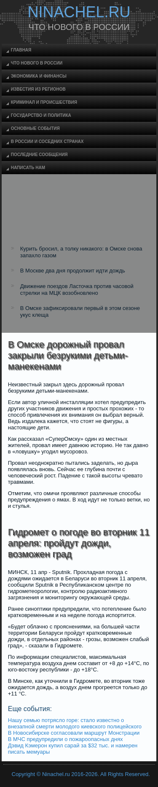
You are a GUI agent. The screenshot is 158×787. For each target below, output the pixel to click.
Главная (21, 50)
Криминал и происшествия (44, 102)
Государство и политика (41, 115)
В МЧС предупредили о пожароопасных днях (65, 739)
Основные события (35, 128)
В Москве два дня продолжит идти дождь (72, 270)
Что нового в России (36, 63)
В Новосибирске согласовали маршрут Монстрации (73, 733)
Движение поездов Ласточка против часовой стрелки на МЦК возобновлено (77, 289)
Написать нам (28, 167)
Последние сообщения (39, 154)
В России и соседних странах (47, 141)
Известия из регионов (38, 89)
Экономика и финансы (39, 76)
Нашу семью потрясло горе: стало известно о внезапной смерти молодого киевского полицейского (75, 723)
